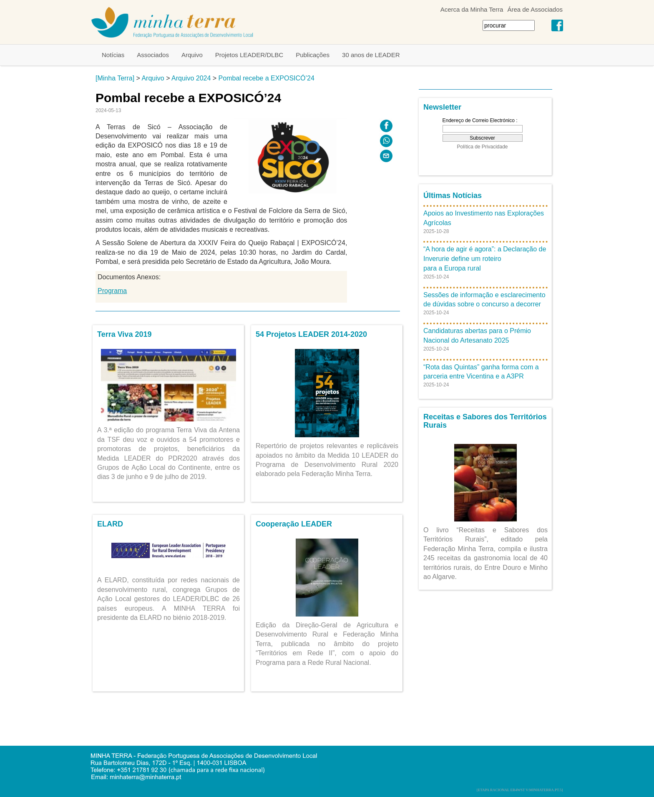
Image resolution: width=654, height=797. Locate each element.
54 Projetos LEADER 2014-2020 (311, 334)
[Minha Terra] (115, 78)
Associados (153, 54)
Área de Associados (535, 9)
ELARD (110, 524)
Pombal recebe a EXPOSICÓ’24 (266, 78)
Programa (112, 290)
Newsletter (442, 107)
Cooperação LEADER (294, 524)
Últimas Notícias (452, 195)
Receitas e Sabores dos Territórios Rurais (485, 421)
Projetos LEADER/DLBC (249, 54)
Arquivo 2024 (191, 78)
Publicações (313, 54)
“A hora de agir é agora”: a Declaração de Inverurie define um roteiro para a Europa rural (484, 259)
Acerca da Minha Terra (471, 9)
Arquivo (192, 54)
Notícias (113, 54)
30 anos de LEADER (371, 54)
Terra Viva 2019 (124, 334)
